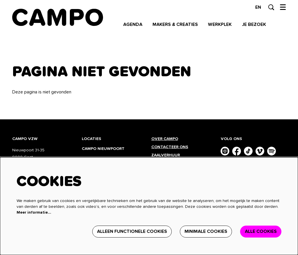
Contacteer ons (169, 147)
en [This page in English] (258, 7)
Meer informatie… (34, 212)
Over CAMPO (164, 139)
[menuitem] (132, 24)
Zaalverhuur (166, 155)
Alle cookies (261, 231)
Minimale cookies (206, 231)
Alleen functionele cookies (132, 231)
